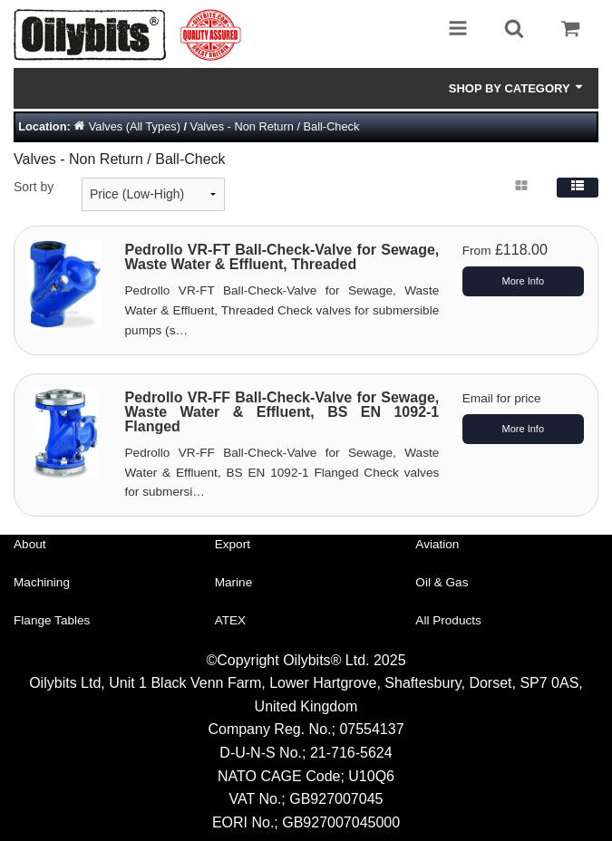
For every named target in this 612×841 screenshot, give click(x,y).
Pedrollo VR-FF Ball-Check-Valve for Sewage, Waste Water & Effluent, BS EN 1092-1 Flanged (282, 412)
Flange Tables (52, 620)
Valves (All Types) (134, 126)
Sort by (33, 186)
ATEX (231, 620)
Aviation (437, 544)
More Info (523, 281)
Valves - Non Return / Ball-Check (275, 126)
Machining (42, 582)
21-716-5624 (351, 752)
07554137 (371, 729)
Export (232, 544)
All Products (448, 620)
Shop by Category (517, 88)
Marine (234, 582)
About (30, 544)
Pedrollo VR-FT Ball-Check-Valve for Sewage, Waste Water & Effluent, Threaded (282, 257)
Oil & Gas (441, 582)
